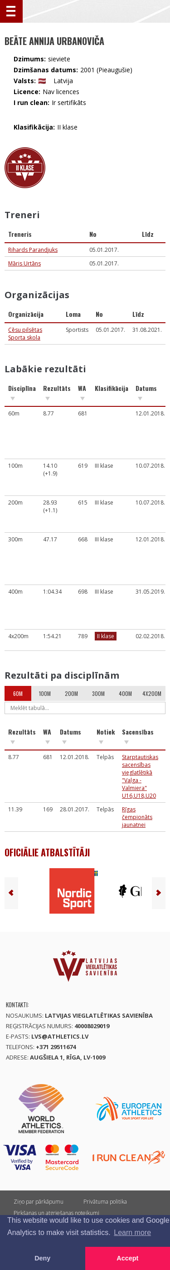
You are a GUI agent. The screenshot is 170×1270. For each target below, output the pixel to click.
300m (98, 693)
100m (45, 693)
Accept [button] (127, 1258)
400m (125, 693)
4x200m (151, 693)
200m (71, 693)
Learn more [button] (132, 1232)
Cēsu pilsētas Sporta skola (25, 333)
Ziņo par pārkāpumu (38, 1201)
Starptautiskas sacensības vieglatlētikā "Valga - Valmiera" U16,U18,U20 (140, 776)
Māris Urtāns (24, 263)
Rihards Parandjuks (33, 250)
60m (18, 693)
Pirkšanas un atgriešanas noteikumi (56, 1213)
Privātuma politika (105, 1201)
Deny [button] (42, 1258)
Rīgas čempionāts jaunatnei (137, 817)
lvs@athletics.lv (59, 1036)
